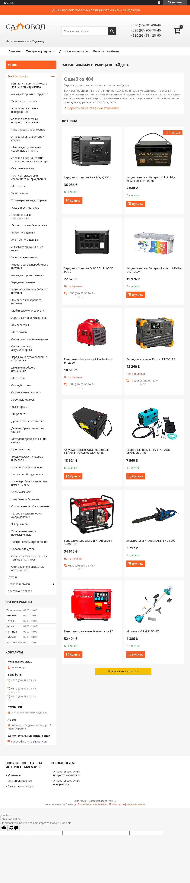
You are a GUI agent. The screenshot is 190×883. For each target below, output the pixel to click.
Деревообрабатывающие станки (27, 429)
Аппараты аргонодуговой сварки (27, 138)
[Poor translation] (14, 828)
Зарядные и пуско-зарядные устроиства (29, 358)
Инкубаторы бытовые (25, 499)
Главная (14, 51)
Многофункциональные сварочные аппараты (26, 148)
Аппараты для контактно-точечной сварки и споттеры (30, 159)
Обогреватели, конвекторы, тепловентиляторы (29, 557)
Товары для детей (23, 549)
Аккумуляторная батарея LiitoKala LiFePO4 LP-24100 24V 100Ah (86, 451)
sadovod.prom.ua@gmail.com (29, 741)
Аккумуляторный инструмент (30, 94)
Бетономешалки (21, 492)
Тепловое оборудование (27, 467)
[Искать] (112, 31)
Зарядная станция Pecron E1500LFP (150, 359)
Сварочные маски (22, 168)
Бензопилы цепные (23, 232)
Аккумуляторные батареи (27, 275)
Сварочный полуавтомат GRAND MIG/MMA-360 (148, 451)
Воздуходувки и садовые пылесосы (27, 458)
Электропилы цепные (25, 239)
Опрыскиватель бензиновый (29, 339)
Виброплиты (19, 414)
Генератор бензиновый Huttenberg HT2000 (88, 360)
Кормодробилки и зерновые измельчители (29, 483)
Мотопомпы (19, 332)
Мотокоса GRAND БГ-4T (142, 631)
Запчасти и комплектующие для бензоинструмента (29, 85)
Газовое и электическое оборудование (27, 515)
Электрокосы (19, 193)
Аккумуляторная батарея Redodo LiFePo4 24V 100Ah (154, 269)
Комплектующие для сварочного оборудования (28, 177)
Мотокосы (18, 186)
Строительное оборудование (30, 506)
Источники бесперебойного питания (29, 291)
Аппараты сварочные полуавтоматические (25, 120)
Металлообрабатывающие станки (28, 440)
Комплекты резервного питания (26, 301)
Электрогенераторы (24, 257)
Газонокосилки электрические (21, 216)
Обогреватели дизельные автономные (27, 568)
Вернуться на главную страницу (93, 108)
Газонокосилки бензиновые (29, 225)
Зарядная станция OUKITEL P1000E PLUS (88, 269)
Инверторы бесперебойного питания (29, 266)
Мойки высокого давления (28, 310)
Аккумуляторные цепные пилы (27, 248)
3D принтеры (19, 524)
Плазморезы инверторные (28, 129)
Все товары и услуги (122, 671)
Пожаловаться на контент (92, 804)
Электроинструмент (24, 101)
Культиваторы (20, 449)
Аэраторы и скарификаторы (29, 317)
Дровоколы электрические (28, 421)
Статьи (12, 577)
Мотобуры (18, 378)
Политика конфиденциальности (127, 804)
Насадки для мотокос (25, 207)
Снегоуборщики (21, 385)
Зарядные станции (23, 282)
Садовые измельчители (26, 392)
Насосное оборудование (27, 474)
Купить (75, 200)
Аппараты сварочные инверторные (25, 110)
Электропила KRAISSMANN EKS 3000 (151, 540)
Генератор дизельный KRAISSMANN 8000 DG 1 (88, 542)
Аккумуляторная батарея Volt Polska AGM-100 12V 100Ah (150, 179)
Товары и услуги (38, 51)
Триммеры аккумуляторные (29, 200)
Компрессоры (20, 325)
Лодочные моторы (23, 399)
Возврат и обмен (106, 51)
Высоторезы (19, 406)
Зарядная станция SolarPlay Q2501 (87, 177)
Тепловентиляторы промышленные (23, 532)
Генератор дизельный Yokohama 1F (88, 631)
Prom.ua (112, 800)
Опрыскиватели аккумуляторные (22, 348)
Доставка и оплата (73, 51)
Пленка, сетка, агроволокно (29, 542)
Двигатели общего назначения (23, 369)
